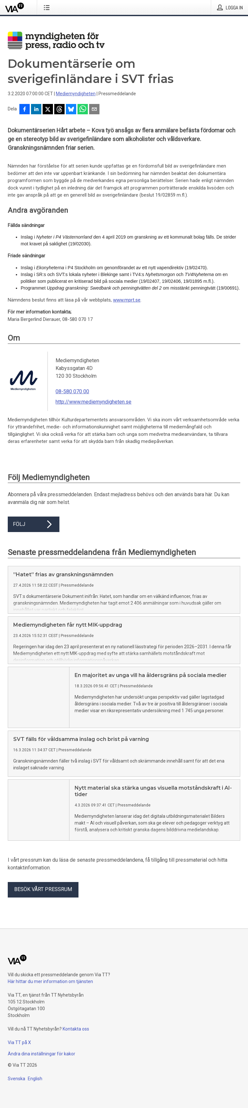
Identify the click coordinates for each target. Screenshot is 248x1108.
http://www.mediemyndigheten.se (93, 402)
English (35, 1089)
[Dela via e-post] (94, 110)
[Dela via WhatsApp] (83, 110)
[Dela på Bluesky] (71, 110)
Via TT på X (19, 1052)
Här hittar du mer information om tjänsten (50, 991)
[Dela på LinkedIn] (36, 110)
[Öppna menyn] (47, 7)
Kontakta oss (76, 1039)
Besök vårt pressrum (43, 900)
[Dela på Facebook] (24, 110)
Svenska (16, 1089)
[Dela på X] (48, 110)
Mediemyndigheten (76, 93)
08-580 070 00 (72, 391)
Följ (33, 524)
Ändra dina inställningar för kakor (41, 1064)
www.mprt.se (126, 300)
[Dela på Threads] (59, 110)
